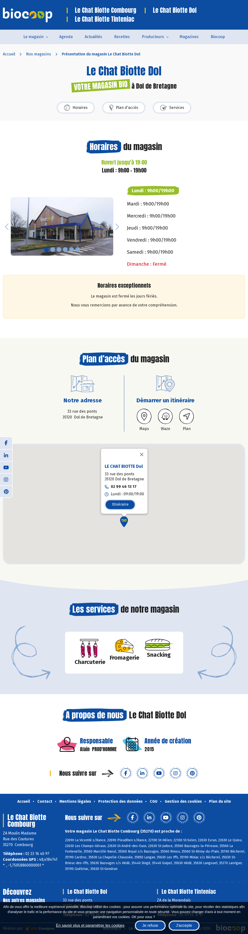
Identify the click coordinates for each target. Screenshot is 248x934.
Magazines (189, 36)
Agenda (66, 36)
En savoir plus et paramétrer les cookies (90, 925)
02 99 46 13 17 (124, 486)
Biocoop (218, 36)
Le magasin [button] (33, 36)
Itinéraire (120, 504)
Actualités (93, 36)
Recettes (122, 36)
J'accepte (184, 925)
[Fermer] (142, 454)
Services (172, 108)
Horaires (76, 108)
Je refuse (150, 925)
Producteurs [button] (153, 36)
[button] (7, 226)
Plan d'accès (123, 108)
